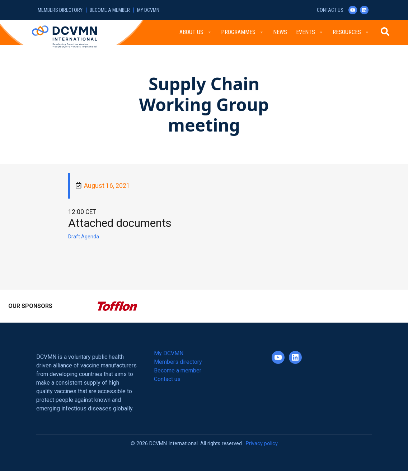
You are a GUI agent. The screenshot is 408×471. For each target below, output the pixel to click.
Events (310, 32)
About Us (195, 32)
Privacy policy (262, 444)
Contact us (330, 10)
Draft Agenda (83, 236)
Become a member (110, 10)
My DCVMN (148, 10)
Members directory (60, 10)
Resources (351, 32)
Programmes (242, 32)
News (280, 32)
